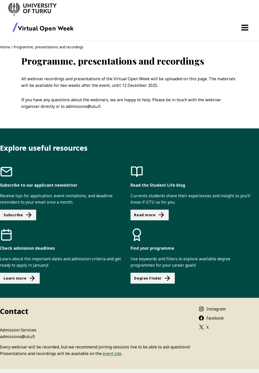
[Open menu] (245, 27)
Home (5, 47)
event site (112, 353)
